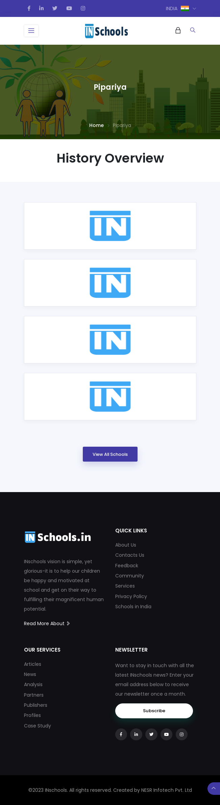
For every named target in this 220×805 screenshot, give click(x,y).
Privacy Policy (131, 596)
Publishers (35, 705)
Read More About (47, 623)
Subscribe (154, 710)
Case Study (37, 725)
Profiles (32, 715)
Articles (32, 664)
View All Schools (110, 454)
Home (96, 125)
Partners (34, 695)
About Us (125, 545)
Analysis (33, 684)
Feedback (126, 565)
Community (129, 575)
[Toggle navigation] (31, 31)
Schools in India (133, 606)
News (30, 674)
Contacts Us (129, 555)
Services (125, 585)
